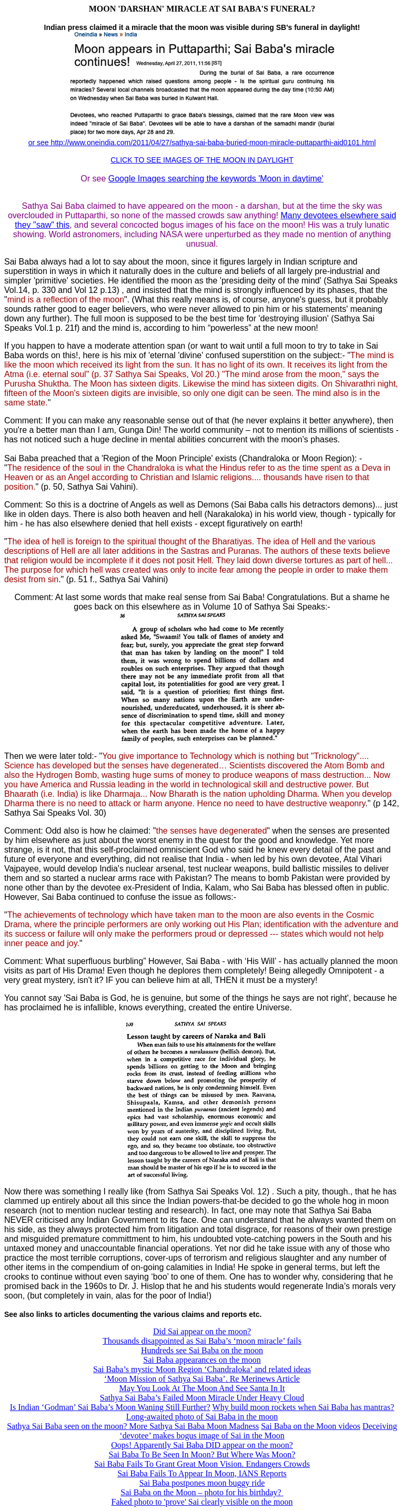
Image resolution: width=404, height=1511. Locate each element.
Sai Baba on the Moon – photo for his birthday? (200, 1492)
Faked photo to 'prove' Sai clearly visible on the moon (202, 1501)
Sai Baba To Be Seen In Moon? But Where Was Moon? (202, 1454)
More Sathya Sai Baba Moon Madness (194, 1426)
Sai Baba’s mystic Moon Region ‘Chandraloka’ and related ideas (202, 1369)
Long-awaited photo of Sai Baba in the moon (202, 1416)
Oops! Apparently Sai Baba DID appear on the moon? (202, 1445)
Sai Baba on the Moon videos (310, 1426)
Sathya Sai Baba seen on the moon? (68, 1426)
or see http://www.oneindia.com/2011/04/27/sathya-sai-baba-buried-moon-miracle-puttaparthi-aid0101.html (202, 142)
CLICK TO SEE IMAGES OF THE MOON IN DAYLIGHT (201, 160)
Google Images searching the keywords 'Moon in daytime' (216, 178)
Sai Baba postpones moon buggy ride (202, 1482)
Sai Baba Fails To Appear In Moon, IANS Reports (202, 1473)
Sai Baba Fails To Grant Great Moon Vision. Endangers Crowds (202, 1463)
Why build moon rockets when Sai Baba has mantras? (304, 1407)
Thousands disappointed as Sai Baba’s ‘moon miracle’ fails (202, 1340)
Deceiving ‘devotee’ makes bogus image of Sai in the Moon (258, 1431)
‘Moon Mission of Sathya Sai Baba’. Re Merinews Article (202, 1378)
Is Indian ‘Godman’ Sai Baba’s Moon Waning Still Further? (110, 1407)
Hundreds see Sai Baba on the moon (202, 1350)
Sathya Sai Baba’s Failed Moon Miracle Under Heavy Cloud (202, 1397)
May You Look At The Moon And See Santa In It (202, 1388)
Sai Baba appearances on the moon (201, 1359)
